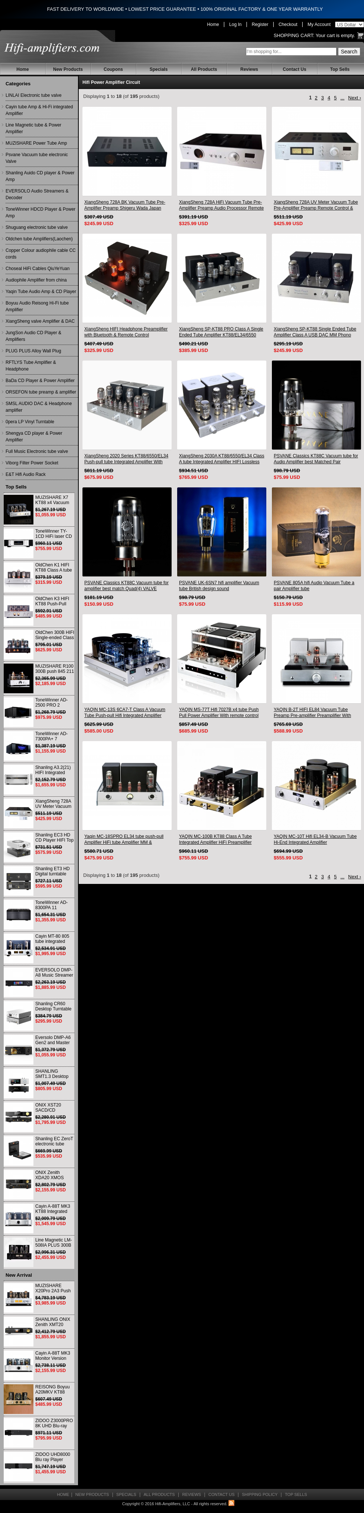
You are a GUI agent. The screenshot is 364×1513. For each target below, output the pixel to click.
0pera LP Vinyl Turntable (30, 421)
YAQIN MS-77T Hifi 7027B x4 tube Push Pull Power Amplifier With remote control (219, 712)
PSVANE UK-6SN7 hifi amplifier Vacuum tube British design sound (219, 585)
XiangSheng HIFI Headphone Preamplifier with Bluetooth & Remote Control (126, 332)
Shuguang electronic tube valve (37, 227)
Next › (354, 98)
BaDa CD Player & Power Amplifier (40, 380)
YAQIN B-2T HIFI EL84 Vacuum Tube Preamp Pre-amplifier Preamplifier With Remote (312, 712)
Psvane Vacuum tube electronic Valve (37, 158)
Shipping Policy (259, 1494)
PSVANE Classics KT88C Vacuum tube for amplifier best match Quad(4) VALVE (126, 585)
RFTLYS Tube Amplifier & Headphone (31, 366)
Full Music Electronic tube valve (37, 451)
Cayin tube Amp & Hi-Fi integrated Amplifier (39, 110)
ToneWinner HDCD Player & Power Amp (40, 212)
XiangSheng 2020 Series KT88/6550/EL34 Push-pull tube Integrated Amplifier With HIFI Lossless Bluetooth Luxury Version (126, 459)
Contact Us (294, 69)
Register (260, 24)
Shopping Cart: (294, 35)
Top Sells (340, 69)
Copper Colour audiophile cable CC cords (41, 254)
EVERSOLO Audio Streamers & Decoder (37, 194)
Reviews (249, 69)
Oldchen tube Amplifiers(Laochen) (39, 238)
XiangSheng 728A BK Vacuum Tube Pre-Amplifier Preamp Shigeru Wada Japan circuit (124, 205)
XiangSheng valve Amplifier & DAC (40, 321)
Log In (235, 24)
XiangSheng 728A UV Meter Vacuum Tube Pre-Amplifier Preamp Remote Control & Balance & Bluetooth (316, 205)
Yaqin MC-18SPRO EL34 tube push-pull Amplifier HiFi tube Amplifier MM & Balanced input (123, 839)
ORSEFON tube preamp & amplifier (41, 392)
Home (213, 24)
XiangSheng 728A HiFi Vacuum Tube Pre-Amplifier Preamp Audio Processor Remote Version (221, 205)
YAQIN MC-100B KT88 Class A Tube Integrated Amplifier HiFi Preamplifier (215, 839)
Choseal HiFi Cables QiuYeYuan (37, 268)
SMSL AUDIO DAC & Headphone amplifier (39, 407)
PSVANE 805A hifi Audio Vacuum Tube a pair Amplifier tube (314, 585)
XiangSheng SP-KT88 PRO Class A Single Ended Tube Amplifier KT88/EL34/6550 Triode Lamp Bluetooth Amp (221, 332)
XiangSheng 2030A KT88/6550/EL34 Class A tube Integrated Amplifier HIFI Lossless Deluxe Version (221, 459)
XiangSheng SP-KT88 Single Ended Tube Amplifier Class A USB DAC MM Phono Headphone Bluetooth (315, 332)
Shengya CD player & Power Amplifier (34, 437)
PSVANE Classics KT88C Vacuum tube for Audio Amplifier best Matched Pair (316, 458)
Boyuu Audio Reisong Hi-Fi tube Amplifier (37, 306)
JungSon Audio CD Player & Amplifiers (33, 336)
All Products (204, 69)
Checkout (288, 24)
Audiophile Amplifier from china (36, 280)
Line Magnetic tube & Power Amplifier (33, 128)
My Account (319, 24)
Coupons (113, 69)
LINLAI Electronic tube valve (34, 95)
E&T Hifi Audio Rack (26, 474)
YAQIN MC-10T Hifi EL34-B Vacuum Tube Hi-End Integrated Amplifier (315, 839)
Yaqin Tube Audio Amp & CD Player (41, 291)
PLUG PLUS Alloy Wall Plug (33, 350)
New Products (68, 69)
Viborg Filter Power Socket (32, 463)
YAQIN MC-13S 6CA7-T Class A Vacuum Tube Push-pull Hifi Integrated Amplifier (124, 712)
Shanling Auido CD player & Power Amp (40, 176)
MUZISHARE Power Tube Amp (36, 143)
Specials (159, 69)
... (342, 98)
